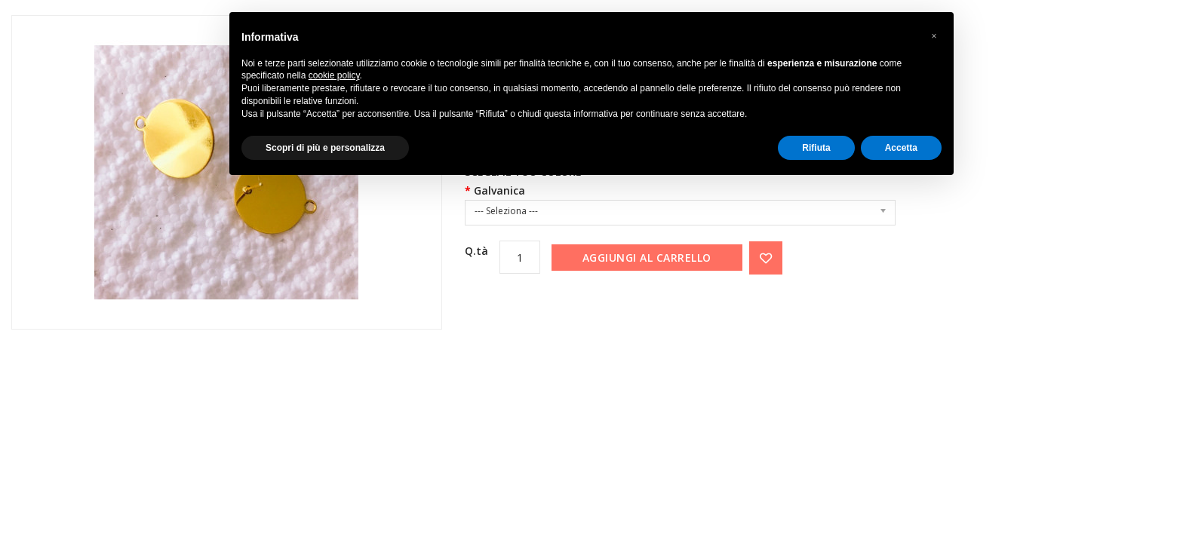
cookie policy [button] (334, 75)
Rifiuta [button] (816, 148)
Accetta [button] (901, 148)
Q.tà (476, 250)
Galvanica (499, 190)
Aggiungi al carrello (646, 257)
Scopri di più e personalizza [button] (325, 148)
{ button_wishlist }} (765, 258)
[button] (934, 36)
